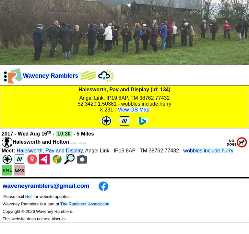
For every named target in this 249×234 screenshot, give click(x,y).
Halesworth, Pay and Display (49, 150)
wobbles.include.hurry (208, 150)
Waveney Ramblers (40, 75)
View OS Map (133, 109)
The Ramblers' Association (84, 204)
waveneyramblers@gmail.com (46, 185)
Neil (28, 196)
